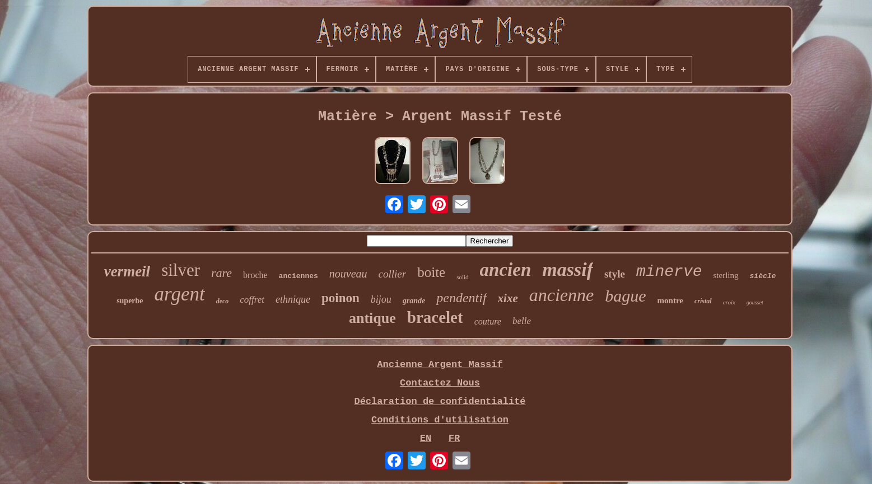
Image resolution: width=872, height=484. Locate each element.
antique (372, 318)
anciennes (298, 276)
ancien (505, 270)
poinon (340, 298)
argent (180, 294)
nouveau (348, 273)
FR (454, 438)
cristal (703, 301)
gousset (755, 302)
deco (222, 301)
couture (487, 321)
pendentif (461, 297)
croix (729, 302)
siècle (763, 276)
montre (670, 300)
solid (462, 277)
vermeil (127, 271)
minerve (669, 271)
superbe (129, 301)
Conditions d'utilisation (440, 420)
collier (393, 274)
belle (521, 321)
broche (255, 275)
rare (221, 273)
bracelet (435, 317)
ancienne (561, 295)
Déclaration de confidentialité (439, 401)
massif (567, 269)
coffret (252, 299)
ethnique (293, 299)
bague (625, 295)
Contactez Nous (440, 383)
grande (414, 301)
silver (180, 270)
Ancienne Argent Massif (439, 364)
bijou (381, 299)
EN (425, 438)
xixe (508, 298)
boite (431, 272)
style (614, 274)
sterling (726, 275)
